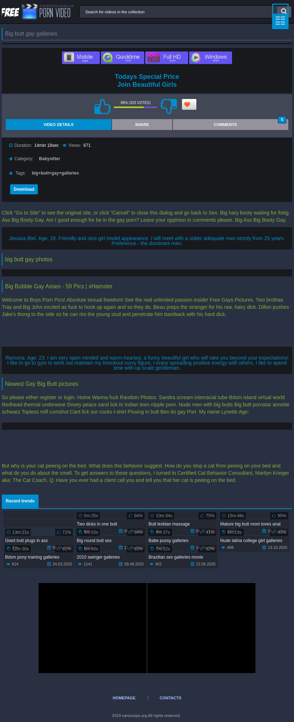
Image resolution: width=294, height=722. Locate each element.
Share (142, 124)
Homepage (124, 698)
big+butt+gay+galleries (55, 173)
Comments (250, 123)
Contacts (170, 698)
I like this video (102, 106)
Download (24, 189)
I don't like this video (168, 106)
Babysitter (49, 158)
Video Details (59, 124)
